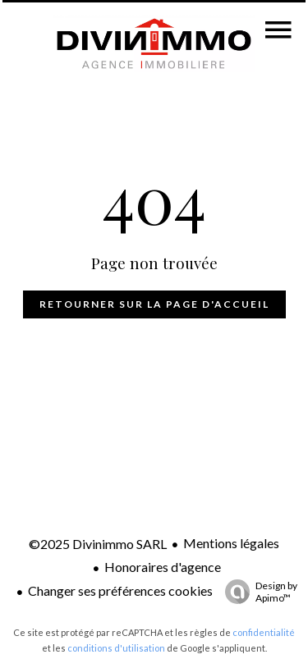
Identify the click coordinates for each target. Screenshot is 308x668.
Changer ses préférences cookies (120, 590)
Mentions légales (231, 543)
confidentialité (263, 632)
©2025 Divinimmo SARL (98, 543)
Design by (257, 591)
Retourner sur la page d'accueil (154, 304)
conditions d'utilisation (116, 648)
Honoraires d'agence (162, 566)
